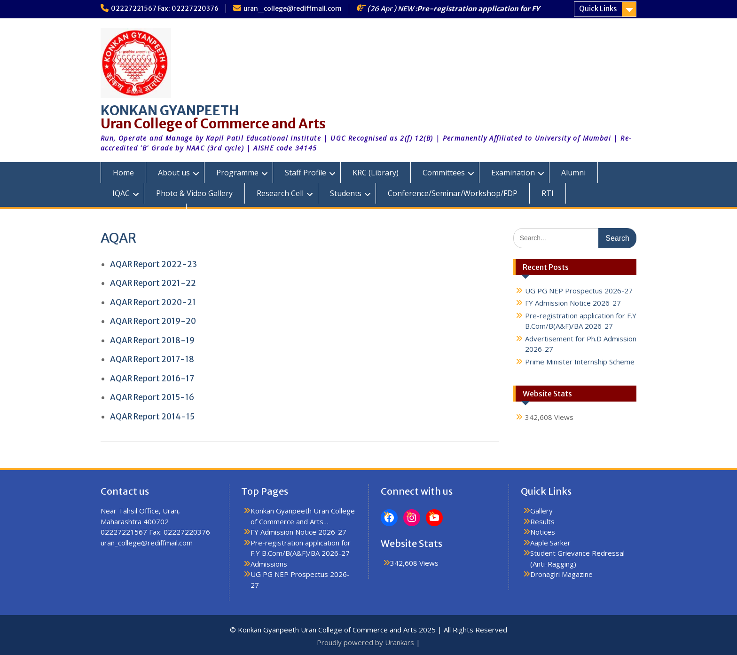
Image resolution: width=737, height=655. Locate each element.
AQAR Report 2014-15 (152, 416)
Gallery (541, 510)
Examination (513, 172)
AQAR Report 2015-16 (152, 397)
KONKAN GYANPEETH (170, 110)
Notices (542, 532)
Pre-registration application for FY (478, 8)
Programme (237, 172)
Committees (444, 172)
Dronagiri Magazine (561, 574)
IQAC (121, 193)
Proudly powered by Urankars (365, 642)
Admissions (269, 563)
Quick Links (598, 8)
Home (123, 172)
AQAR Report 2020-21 (153, 302)
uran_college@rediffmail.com (292, 8)
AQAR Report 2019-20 (153, 321)
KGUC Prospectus (143, 214)
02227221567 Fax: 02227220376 (165, 8)
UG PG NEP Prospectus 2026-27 (579, 290)
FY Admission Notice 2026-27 (573, 303)
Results (542, 521)
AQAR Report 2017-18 (152, 359)
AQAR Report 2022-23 (153, 264)
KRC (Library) (376, 172)
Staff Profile (305, 172)
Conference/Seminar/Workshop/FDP (452, 193)
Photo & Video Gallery (194, 193)
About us (174, 172)
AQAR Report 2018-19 (152, 340)
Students (345, 193)
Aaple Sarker (550, 542)
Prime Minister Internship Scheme (580, 361)
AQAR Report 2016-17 (152, 378)
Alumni (573, 172)
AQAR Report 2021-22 (153, 283)
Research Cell (280, 193)
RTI (547, 193)
